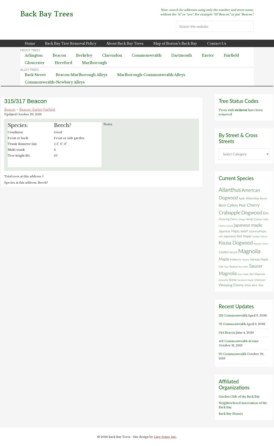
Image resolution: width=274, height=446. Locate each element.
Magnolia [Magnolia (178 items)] (249, 251)
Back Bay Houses (231, 413)
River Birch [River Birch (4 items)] (243, 266)
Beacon (10, 109)
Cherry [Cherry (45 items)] (253, 205)
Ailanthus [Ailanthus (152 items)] (230, 189)
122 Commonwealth (233, 315)
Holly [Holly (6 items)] (265, 219)
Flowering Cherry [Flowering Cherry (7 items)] (228, 219)
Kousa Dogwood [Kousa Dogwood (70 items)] (236, 242)
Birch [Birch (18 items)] (222, 205)
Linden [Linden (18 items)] (224, 252)
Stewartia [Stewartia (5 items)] (223, 280)
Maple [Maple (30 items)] (224, 259)
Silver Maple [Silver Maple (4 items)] (243, 274)
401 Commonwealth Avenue (239, 341)
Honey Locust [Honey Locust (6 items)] (226, 225)
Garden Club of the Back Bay (239, 396)
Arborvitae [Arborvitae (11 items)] (252, 198)
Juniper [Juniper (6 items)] (256, 236)
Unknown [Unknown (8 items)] (259, 279)
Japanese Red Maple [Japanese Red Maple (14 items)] (237, 236)
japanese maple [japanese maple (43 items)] (248, 225)
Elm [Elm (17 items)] (266, 213)
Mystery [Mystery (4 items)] (245, 259)
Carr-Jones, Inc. (165, 437)
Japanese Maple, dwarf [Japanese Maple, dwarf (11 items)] (233, 231)
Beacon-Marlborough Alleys (82, 75)
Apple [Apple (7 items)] (242, 198)
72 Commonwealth (232, 324)
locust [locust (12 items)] (233, 252)
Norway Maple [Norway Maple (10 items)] (259, 259)
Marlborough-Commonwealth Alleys (152, 75)
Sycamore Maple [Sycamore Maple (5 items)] (245, 280)
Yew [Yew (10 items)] (260, 285)
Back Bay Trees (46, 14)
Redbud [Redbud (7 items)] (233, 266)
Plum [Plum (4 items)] (226, 266)
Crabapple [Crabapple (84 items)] (230, 212)
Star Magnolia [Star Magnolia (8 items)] (257, 274)
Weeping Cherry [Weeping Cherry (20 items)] (231, 285)
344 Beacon (227, 332)
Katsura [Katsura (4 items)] (264, 236)
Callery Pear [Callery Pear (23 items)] (236, 205)
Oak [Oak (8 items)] (221, 266)
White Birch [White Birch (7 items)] (251, 285)
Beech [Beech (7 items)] (263, 198)
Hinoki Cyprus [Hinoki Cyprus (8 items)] (254, 219)
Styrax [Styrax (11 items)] (232, 279)
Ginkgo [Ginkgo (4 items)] (242, 219)
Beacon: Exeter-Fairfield (37, 109)
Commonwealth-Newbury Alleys (55, 82)
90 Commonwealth (232, 354)
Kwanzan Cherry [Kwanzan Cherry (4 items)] (261, 243)
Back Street (35, 75)
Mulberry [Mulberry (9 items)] (235, 259)
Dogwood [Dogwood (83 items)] (251, 212)
